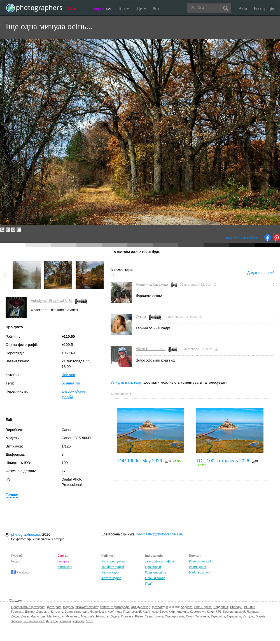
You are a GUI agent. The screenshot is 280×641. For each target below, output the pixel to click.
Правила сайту (155, 572)
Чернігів (65, 621)
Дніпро (29, 611)
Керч (163, 611)
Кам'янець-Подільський (124, 611)
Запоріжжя (72, 611)
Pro (156, 8)
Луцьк (15, 616)
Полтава (127, 616)
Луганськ (253, 611)
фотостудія (160, 607)
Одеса (114, 616)
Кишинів (182, 611)
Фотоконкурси (111, 578)
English (16, 561)
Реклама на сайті (201, 561)
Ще (141, 8)
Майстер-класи (200, 572)
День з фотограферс (160, 561)
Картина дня (110, 572)
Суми (189, 616)
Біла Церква (203, 607)
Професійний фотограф (28, 607)
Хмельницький (34, 621)
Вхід (243, 8)
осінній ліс (71, 383)
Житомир (56, 611)
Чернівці (79, 621)
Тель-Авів (202, 616)
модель (68, 607)
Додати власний (260, 273)
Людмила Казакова (152, 284)
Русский (17, 555)
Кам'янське (151, 611)
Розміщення (197, 566)
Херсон (16, 621)
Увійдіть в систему (126, 382)
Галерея (100, 8)
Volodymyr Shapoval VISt (51, 301)
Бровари (236, 607)
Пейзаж (68, 375)
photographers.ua (25, 534)
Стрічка (75, 8)
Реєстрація (264, 8)
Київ (172, 611)
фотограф (54, 607)
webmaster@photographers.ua (160, 534)
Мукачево (72, 616)
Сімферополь (174, 616)
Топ (123, 8)
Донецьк (42, 611)
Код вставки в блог (242, 238)
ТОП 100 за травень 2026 (222, 460)
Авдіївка (187, 607)
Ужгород (249, 616)
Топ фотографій (112, 566)
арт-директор (140, 607)
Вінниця (249, 607)
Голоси (12, 495)
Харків (260, 616)
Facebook (20, 572)
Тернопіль (218, 616)
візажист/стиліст (86, 607)
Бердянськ (220, 607)
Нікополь (102, 616)
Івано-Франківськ (94, 611)
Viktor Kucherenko (150, 349)
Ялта (89, 621)
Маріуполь (38, 616)
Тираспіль (234, 616)
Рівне (139, 616)
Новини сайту (155, 578)
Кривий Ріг (214, 611)
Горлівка (17, 611)
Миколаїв (87, 616)
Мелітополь (55, 616)
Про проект (153, 566)
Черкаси (52, 621)
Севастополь (153, 616)
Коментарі (65, 566)
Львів (25, 616)
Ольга (141, 316)
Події (148, 583)
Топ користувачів (113, 561)
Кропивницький (234, 611)
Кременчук (197, 611)
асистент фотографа (115, 607)
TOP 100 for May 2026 (139, 460)
